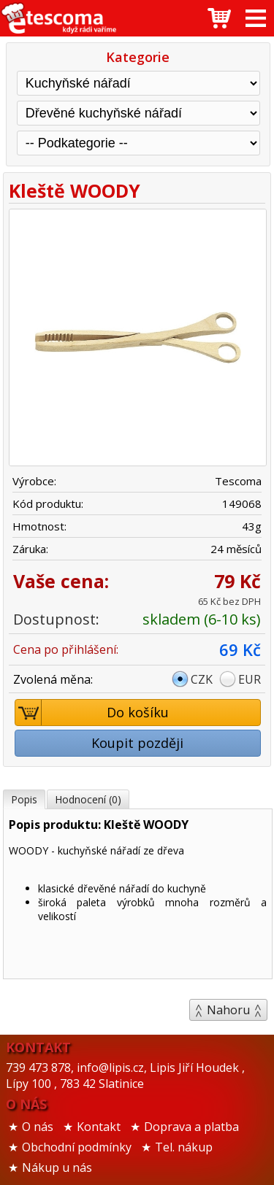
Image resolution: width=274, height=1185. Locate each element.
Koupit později (137, 743)
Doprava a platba (191, 1127)
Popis (24, 799)
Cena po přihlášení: (65, 649)
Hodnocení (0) (88, 799)
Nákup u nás (57, 1167)
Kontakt (99, 1127)
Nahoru (228, 1010)
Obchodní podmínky (77, 1147)
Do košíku (92, 712)
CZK (202, 679)
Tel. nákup (184, 1147)
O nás (37, 1127)
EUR (249, 679)
